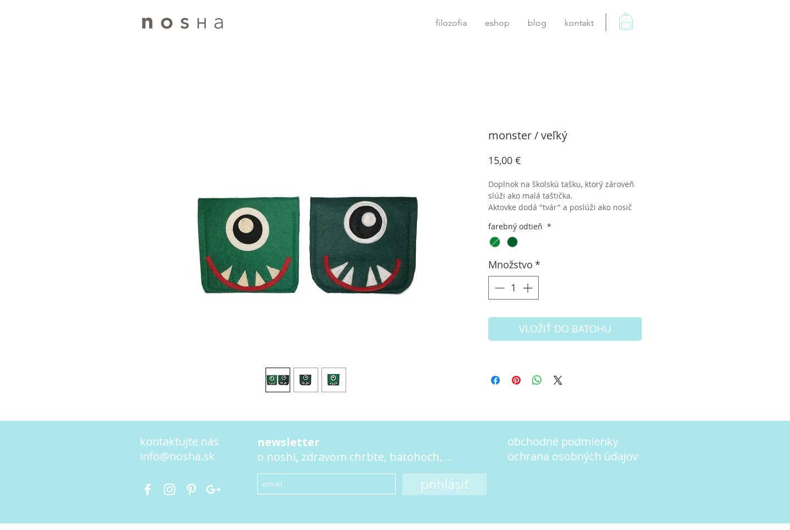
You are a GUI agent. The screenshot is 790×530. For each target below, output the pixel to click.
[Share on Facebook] (495, 380)
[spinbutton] (513, 288)
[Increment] (528, 288)
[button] (633, 27)
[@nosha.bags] (147, 489)
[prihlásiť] (444, 484)
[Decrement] (498, 288)
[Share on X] (558, 380)
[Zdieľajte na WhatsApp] (537, 380)
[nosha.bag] (169, 489)
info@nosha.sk (177, 456)
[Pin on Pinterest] (516, 380)
